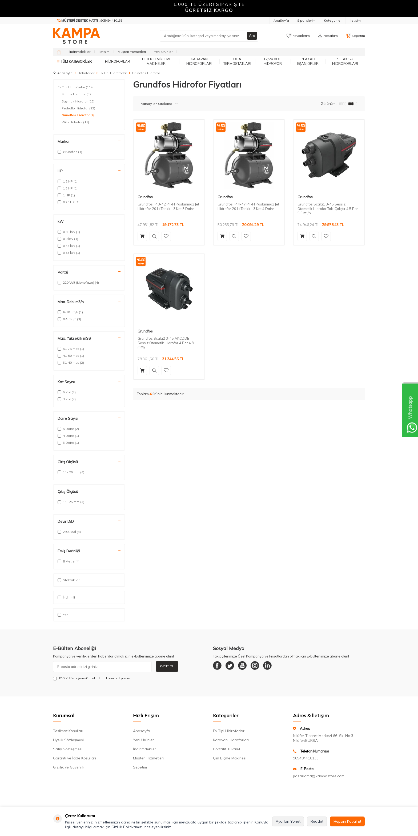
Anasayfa (63, 73)
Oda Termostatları (237, 61)
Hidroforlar (117, 61)
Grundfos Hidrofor (78, 115)
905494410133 (306, 758)
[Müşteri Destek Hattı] (90, 20)
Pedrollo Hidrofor (78, 108)
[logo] (76, 36)
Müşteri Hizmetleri (132, 52)
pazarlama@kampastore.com (318, 776)
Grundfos (145, 197)
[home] (59, 52)
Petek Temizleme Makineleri (156, 61)
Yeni (63, 615)
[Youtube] (247, 666)
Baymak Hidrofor (78, 101)
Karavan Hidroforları (199, 61)
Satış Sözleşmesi (67, 749)
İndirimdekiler (79, 52)
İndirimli (66, 597)
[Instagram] (262, 666)
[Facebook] (218, 666)
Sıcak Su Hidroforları (345, 61)
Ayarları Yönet (288, 821)
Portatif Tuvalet (226, 749)
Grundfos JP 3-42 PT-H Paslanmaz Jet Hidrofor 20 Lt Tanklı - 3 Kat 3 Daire (168, 206)
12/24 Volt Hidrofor (272, 61)
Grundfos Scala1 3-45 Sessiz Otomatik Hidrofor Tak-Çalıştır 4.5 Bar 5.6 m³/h (328, 208)
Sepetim (140, 767)
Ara (252, 35)
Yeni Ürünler (163, 52)
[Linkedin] (277, 666)
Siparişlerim (306, 20)
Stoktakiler (68, 580)
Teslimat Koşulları (68, 730)
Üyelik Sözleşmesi (68, 740)
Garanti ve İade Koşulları (74, 758)
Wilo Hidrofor (75, 122)
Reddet (317, 821)
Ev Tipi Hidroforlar (113, 73)
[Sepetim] (355, 36)
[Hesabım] (328, 36)
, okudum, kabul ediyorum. (92, 678)
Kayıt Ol (167, 666)
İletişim (355, 20)
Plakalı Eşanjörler (308, 61)
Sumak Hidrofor (77, 94)
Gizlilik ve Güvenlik (68, 767)
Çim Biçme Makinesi (229, 758)
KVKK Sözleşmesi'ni (74, 678)
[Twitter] (233, 666)
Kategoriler (332, 20)
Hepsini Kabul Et (347, 821)
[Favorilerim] (298, 36)
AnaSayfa (281, 20)
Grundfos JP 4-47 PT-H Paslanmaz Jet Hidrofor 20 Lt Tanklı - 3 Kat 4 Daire (248, 206)
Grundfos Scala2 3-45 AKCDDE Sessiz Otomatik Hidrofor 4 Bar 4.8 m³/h (166, 343)
